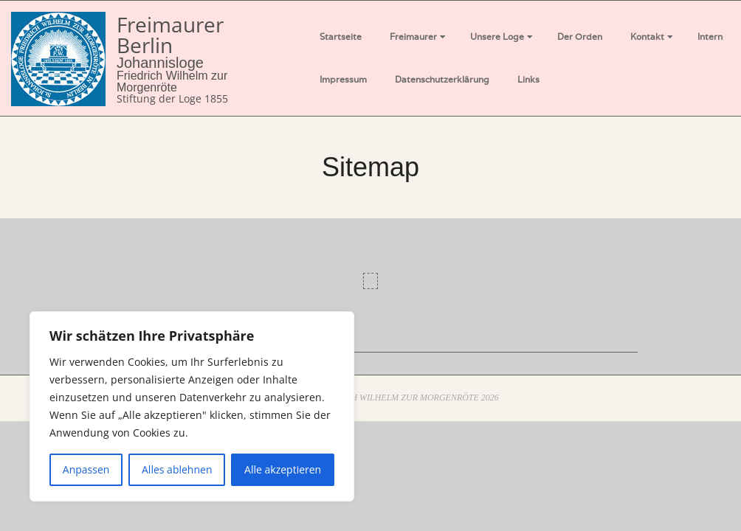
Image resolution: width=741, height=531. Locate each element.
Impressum (343, 79)
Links (528, 79)
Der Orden (579, 36)
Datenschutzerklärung (442, 79)
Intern (710, 36)
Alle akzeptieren (282, 469)
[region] (192, 406)
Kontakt (647, 36)
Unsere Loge (497, 36)
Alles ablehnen (177, 469)
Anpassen (86, 469)
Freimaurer (413, 36)
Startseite (341, 36)
